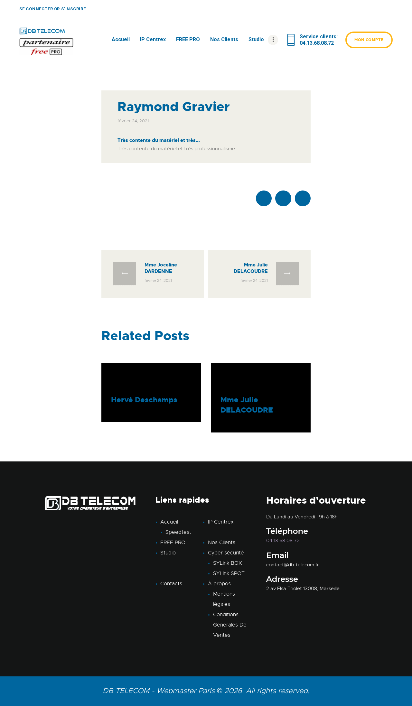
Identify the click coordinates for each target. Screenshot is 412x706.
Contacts (171, 584)
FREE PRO (172, 542)
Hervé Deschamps (144, 399)
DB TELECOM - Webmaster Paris (159, 690)
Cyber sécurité (226, 553)
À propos (219, 584)
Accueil (169, 522)
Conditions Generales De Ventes (230, 624)
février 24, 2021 (133, 121)
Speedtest (178, 532)
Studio (168, 553)
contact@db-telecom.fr (292, 565)
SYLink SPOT (229, 573)
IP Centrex (221, 522)
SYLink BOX (227, 563)
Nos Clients (221, 542)
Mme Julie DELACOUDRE (246, 405)
